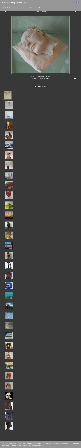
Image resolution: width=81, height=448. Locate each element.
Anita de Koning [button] (9, 8)
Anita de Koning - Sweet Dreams (15, 3)
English (77, 2)
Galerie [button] (33, 8)
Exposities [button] (22, 8)
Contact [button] (42, 8)
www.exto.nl (20, 443)
